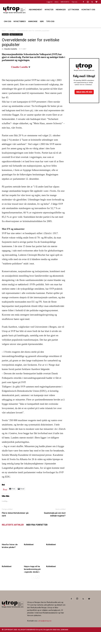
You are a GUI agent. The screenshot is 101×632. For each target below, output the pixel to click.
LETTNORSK (73, 9)
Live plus (11, 31)
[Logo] (14, 9)
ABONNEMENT (35, 9)
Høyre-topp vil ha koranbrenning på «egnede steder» (32, 569)
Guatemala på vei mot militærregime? (54, 514)
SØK (42, 21)
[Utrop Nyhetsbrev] (84, 102)
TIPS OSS (50, 21)
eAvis (56, 2)
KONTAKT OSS (88, 9)
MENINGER (61, 9)
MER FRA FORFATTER (36, 525)
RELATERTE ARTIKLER (13, 525)
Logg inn (49, 2)
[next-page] (37, 577)
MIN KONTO (65, 2)
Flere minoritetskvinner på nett (15, 514)
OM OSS (7, 21)
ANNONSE (32, 21)
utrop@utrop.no (44, 621)
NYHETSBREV (20, 21)
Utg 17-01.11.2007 (16, 34)
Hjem (4, 31)
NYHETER (49, 9)
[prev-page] (33, 577)
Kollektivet (29, 544)
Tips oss (74, 2)
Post (5, 489)
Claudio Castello (10, 49)
